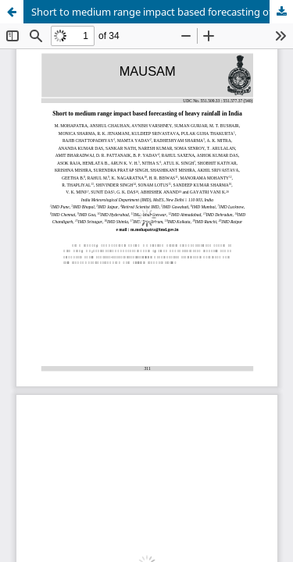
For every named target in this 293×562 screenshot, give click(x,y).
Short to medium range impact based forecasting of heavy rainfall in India (162, 12)
